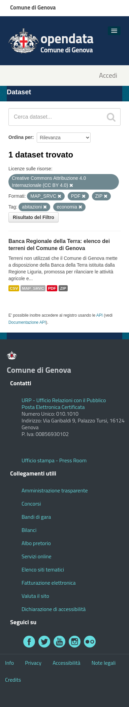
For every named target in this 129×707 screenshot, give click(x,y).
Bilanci (29, 530)
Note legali (104, 663)
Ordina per (20, 137)
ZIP (63, 288)
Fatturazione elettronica (49, 583)
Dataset (19, 92)
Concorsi (31, 503)
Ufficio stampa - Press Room (54, 460)
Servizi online (37, 556)
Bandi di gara (36, 517)
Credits (13, 680)
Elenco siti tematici (43, 569)
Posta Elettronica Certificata (53, 407)
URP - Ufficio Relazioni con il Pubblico (64, 400)
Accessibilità (66, 663)
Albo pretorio (36, 543)
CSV (14, 288)
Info (9, 663)
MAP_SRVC (33, 288)
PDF (52, 288)
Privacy (33, 663)
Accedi (108, 75)
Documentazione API (27, 322)
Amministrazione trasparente (55, 490)
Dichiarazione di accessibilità (54, 609)
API (99, 315)
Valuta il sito (35, 596)
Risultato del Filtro (33, 217)
